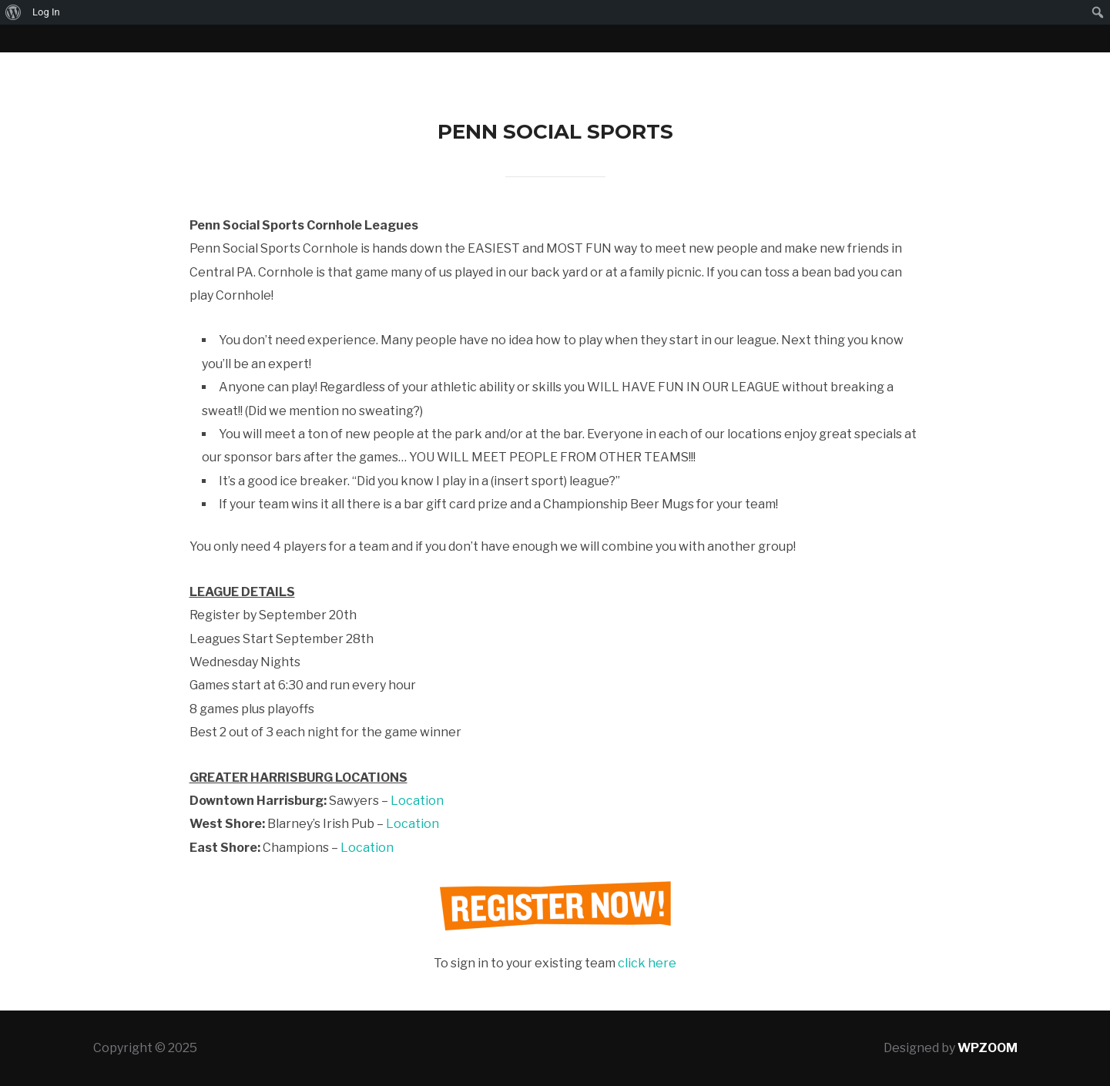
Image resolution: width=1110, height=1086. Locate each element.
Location (417, 800)
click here (647, 963)
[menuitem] (13, 12)
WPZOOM (987, 1048)
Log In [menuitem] (46, 12)
